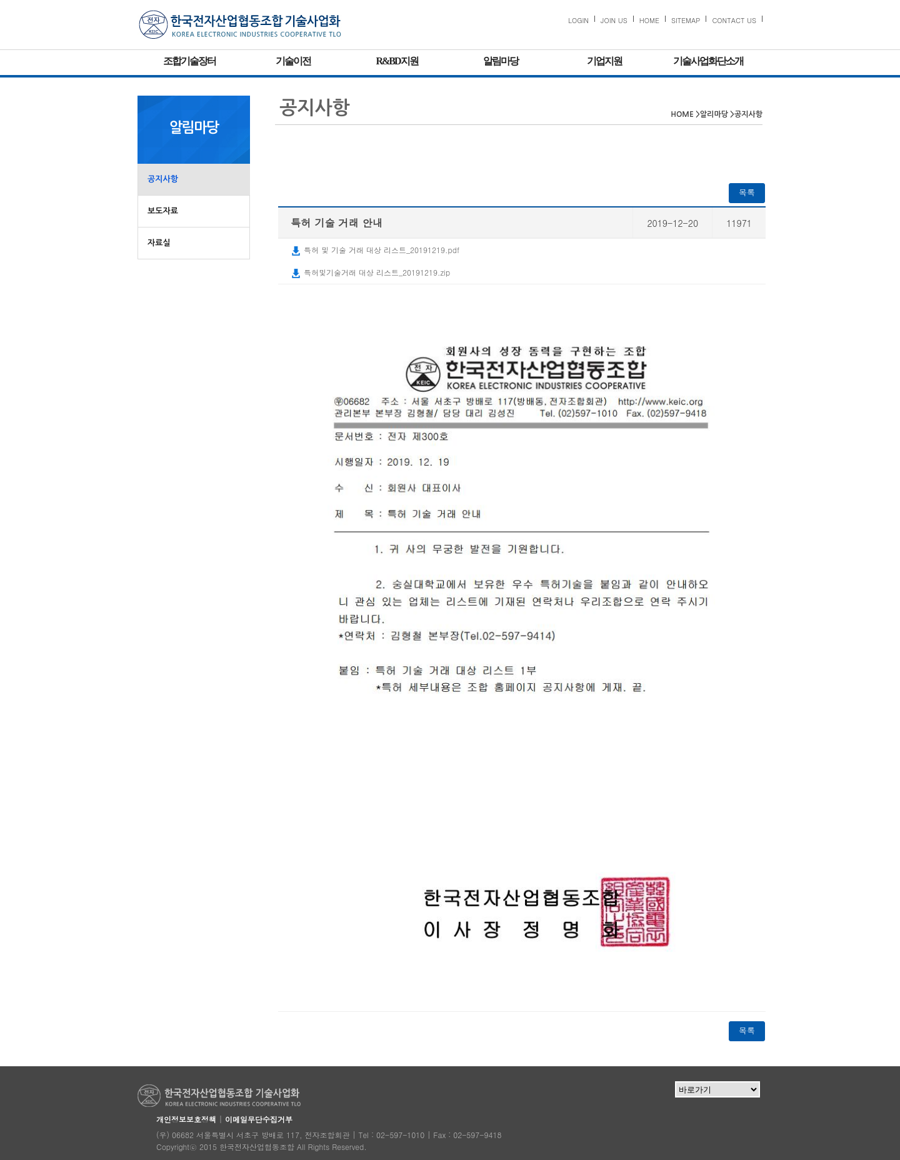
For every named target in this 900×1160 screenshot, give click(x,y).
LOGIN (578, 20)
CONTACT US (734, 20)
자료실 (159, 243)
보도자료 (163, 211)
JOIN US (614, 20)
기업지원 (604, 61)
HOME (649, 20)
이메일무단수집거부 (258, 1119)
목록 (747, 192)
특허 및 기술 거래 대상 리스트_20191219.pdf (375, 249)
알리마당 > (717, 114)
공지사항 (163, 179)
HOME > (685, 114)
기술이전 (293, 61)
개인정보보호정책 (186, 1119)
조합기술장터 (189, 61)
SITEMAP (686, 20)
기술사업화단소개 (708, 61)
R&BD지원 (397, 61)
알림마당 (500, 61)
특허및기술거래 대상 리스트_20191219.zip (370, 272)
